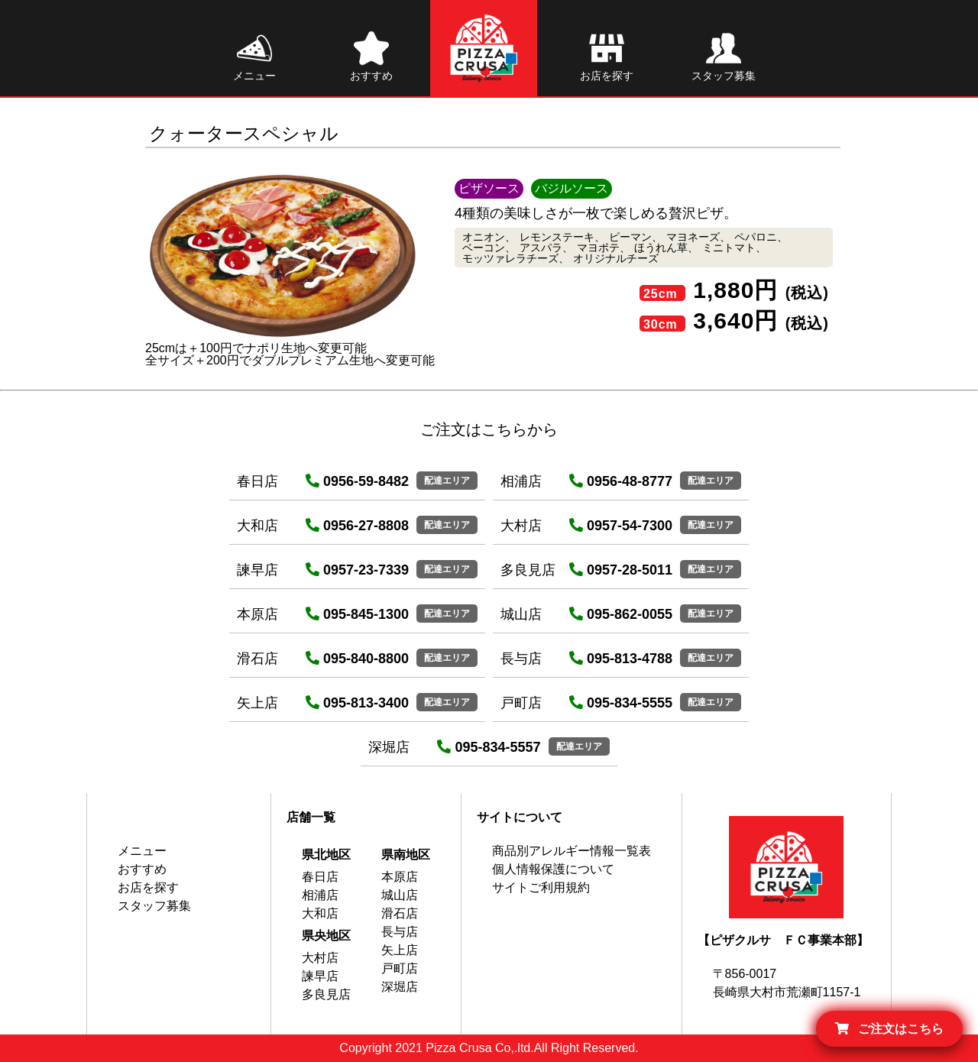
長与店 (399, 931)
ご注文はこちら (889, 1028)
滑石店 (399, 913)
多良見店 (326, 994)
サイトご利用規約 (541, 887)
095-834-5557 (488, 747)
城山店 (399, 895)
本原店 (399, 876)
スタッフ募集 (154, 905)
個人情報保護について (553, 869)
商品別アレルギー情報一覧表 (571, 850)
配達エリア (447, 480)
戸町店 (399, 968)
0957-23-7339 (357, 570)
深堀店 (399, 986)
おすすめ (142, 869)
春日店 (320, 876)
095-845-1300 (357, 614)
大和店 (320, 913)
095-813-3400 (357, 703)
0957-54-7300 (620, 525)
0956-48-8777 (620, 481)
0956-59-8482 (357, 481)
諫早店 (320, 976)
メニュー (142, 850)
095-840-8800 (357, 658)
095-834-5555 (620, 703)
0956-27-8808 (357, 525)
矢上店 (399, 950)
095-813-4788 (620, 658)
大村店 (320, 957)
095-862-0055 (620, 614)
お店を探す (148, 887)
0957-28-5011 (620, 570)
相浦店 (320, 895)
